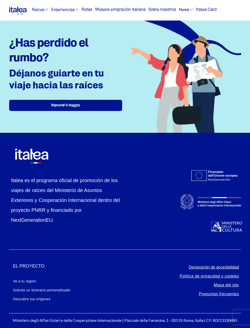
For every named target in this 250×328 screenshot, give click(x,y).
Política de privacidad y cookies (209, 276)
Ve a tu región (24, 281)
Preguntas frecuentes (219, 294)
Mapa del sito (226, 285)
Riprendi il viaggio (65, 105)
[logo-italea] (18, 9)
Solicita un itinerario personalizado (41, 290)
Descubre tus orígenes (32, 299)
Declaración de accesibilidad (214, 267)
